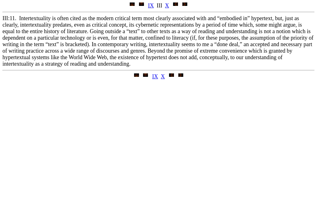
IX (151, 5)
